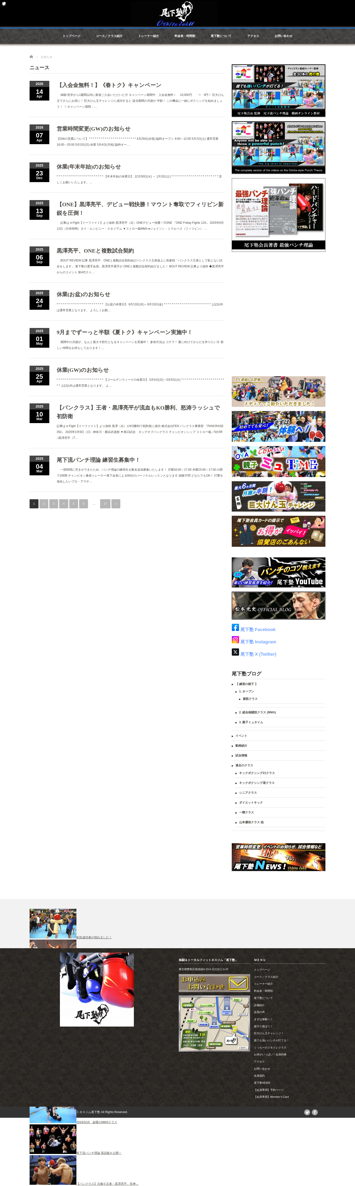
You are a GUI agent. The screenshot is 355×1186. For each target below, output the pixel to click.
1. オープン (246, 691)
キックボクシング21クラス (257, 773)
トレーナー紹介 (148, 36)
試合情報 (241, 755)
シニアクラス (248, 792)
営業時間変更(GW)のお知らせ (94, 129)
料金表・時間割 (185, 36)
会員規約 (259, 1075)
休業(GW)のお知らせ (83, 370)
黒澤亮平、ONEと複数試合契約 (95, 251)
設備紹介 (259, 1005)
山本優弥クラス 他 (251, 822)
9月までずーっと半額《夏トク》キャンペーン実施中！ (125, 332)
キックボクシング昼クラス (257, 783)
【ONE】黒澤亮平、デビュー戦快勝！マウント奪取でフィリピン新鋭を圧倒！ (140, 208)
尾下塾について (221, 36)
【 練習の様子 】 (246, 684)
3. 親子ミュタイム (251, 722)
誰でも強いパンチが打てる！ (271, 1040)
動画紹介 (241, 745)
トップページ (71, 36)
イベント (241, 736)
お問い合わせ (283, 36)
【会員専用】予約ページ (269, 1089)
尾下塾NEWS (262, 1082)
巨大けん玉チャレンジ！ (269, 1033)
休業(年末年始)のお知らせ (89, 167)
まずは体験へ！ (263, 1019)
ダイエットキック (251, 802)
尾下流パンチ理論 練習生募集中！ (98, 460)
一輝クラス (246, 812)
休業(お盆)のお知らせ (83, 294)
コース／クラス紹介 (109, 36)
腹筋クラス (250, 699)
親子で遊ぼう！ (263, 1026)
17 (105, 503)
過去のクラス (244, 765)
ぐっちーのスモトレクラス (270, 1047)
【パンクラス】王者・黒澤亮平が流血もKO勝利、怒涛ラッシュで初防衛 (138, 412)
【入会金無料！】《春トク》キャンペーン (109, 85)
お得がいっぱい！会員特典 (270, 1054)
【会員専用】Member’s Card (271, 1096)
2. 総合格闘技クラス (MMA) (257, 712)
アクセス (253, 36)
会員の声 (259, 1012)
